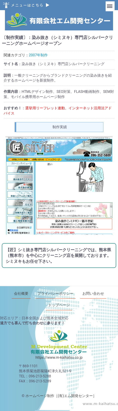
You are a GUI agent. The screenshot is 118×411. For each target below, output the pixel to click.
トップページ (59, 305)
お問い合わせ (93, 293)
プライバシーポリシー (55, 293)
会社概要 (21, 293)
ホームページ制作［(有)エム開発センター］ (60, 395)
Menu (110, 4)
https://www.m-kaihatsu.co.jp (59, 357)
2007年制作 (38, 55)
